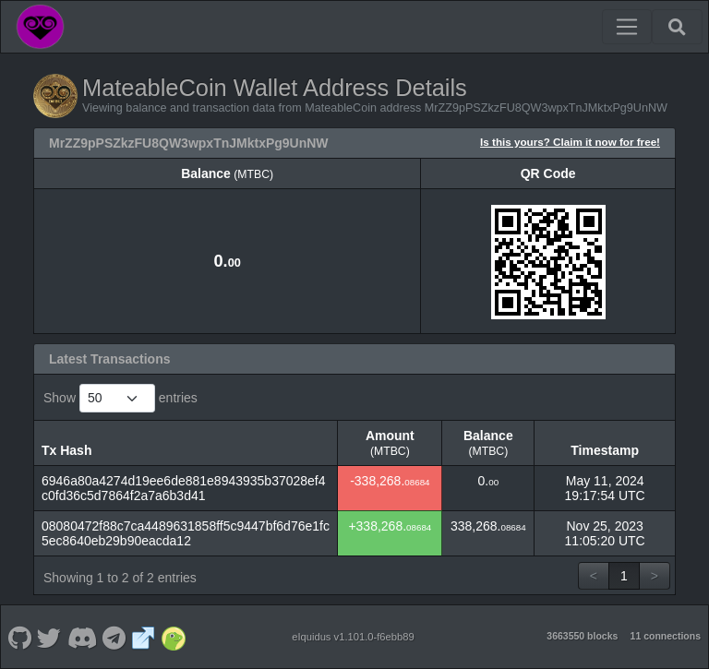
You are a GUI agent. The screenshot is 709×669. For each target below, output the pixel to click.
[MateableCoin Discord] (82, 636)
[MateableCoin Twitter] (49, 636)
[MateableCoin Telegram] (114, 636)
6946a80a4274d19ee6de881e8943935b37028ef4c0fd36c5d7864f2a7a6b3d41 (184, 488)
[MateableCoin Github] (19, 636)
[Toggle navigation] (627, 26)
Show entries (120, 398)
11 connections (666, 635)
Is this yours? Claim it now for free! (570, 142)
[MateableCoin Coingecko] (173, 636)
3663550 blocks (582, 635)
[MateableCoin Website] (143, 636)
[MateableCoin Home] (40, 27)
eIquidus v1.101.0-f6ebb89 (353, 636)
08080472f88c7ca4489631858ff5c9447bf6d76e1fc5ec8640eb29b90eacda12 (186, 533)
